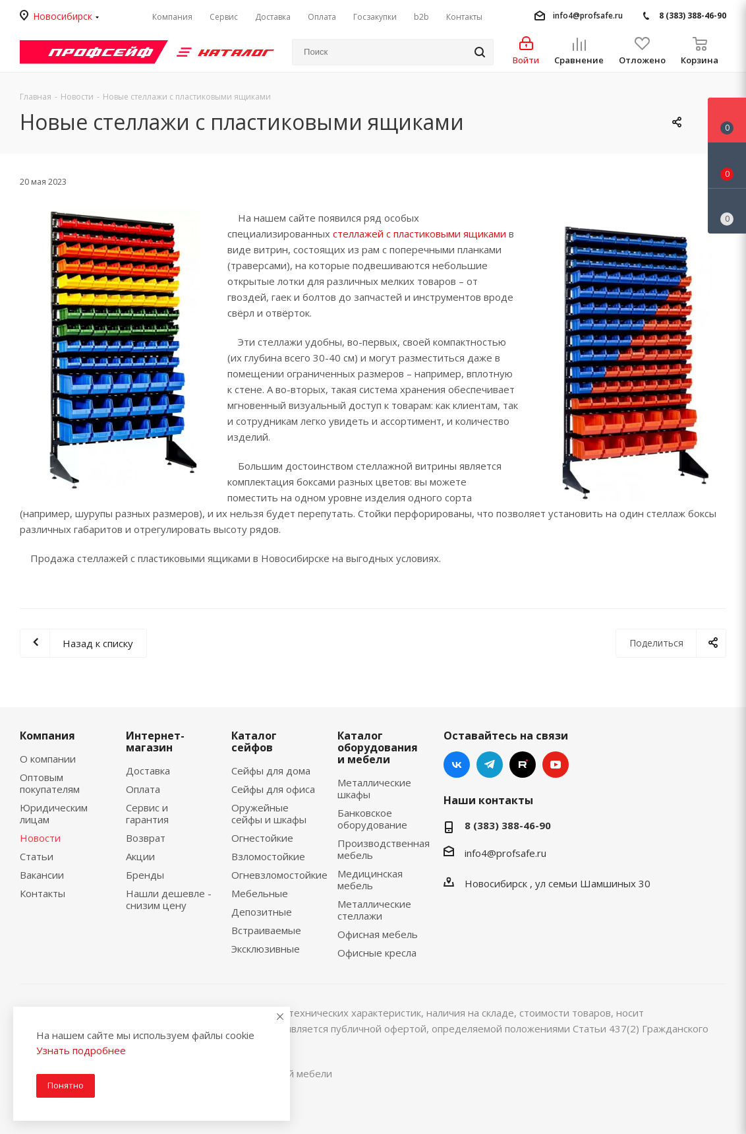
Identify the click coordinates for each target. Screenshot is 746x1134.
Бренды (145, 874)
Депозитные (261, 911)
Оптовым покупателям (50, 783)
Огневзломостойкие (279, 874)
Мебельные (259, 893)
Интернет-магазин (155, 741)
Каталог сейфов (254, 741)
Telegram (489, 764)
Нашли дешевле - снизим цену (169, 899)
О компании (48, 758)
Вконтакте (457, 764)
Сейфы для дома (270, 770)
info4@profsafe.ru (588, 15)
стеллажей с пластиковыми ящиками (419, 233)
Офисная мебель (377, 934)
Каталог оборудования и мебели (377, 747)
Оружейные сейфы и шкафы (268, 813)
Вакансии (42, 874)
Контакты (42, 893)
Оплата (143, 789)
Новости (40, 837)
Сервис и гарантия (147, 813)
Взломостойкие (268, 856)
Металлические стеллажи (374, 909)
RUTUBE (522, 764)
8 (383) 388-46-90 (692, 15)
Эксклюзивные (265, 948)
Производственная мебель (383, 849)
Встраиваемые (266, 930)
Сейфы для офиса (273, 789)
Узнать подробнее (81, 1050)
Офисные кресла (376, 952)
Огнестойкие (262, 837)
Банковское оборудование (372, 818)
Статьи (36, 856)
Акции (140, 856)
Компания (47, 735)
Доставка (148, 770)
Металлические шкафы (374, 788)
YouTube (555, 764)
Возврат (145, 837)
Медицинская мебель (370, 879)
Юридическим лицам (54, 813)
